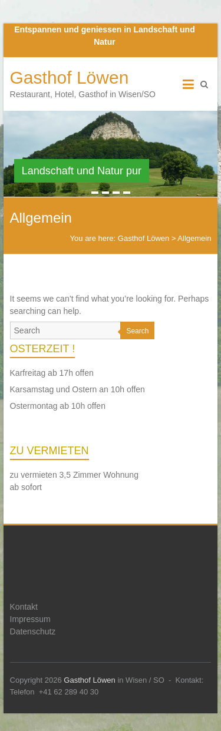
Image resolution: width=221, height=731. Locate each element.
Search (137, 331)
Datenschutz (33, 631)
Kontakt (24, 606)
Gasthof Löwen (69, 77)
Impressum (30, 619)
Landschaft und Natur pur (81, 171)
